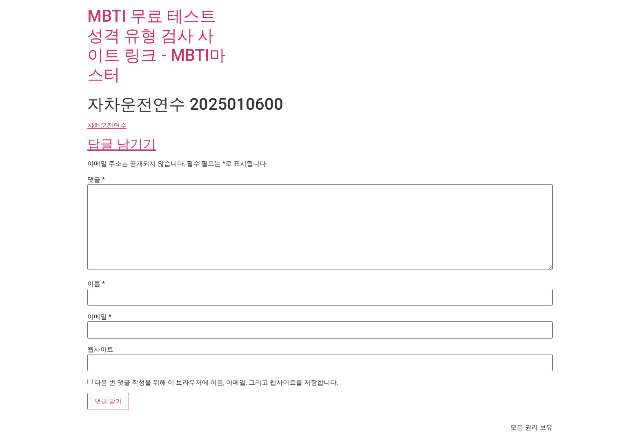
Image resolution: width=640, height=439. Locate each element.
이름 (96, 284)
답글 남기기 (121, 144)
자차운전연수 (107, 125)
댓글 (96, 179)
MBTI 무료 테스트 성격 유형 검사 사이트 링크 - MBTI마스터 (156, 46)
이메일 (99, 317)
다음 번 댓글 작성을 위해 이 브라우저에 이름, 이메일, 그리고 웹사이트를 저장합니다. (216, 382)
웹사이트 (100, 349)
